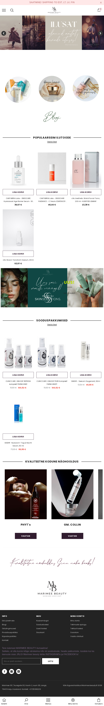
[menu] (4, 10)
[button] (26, 701)
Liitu (50, 661)
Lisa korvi (18, 192)
